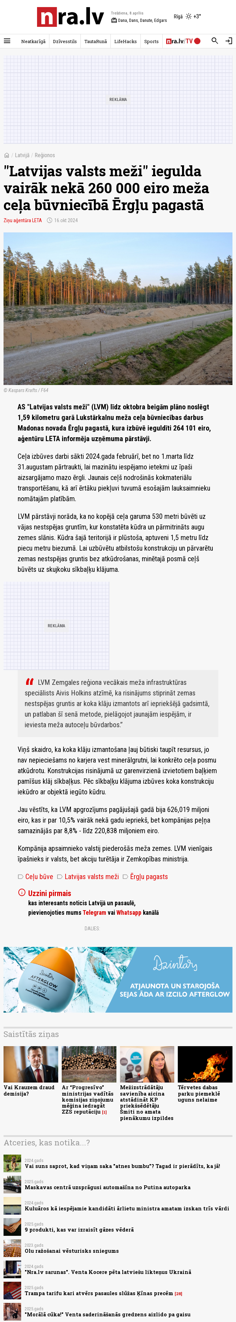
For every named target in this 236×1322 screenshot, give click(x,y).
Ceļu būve (35, 876)
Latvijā (22, 155)
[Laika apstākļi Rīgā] (187, 17)
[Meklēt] (215, 41)
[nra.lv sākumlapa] (70, 17)
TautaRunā (95, 41)
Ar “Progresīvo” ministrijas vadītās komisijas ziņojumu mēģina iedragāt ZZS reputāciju (88, 1099)
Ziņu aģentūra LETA (23, 220)
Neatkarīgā (33, 41)
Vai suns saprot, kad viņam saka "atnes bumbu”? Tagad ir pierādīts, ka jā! (122, 1166)
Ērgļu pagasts (145, 876)
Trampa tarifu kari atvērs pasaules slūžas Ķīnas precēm (99, 1293)
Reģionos (45, 155)
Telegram (94, 912)
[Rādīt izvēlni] (7, 41)
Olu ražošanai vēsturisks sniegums (72, 1250)
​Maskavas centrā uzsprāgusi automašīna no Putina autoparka (107, 1187)
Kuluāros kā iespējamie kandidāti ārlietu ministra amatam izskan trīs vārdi (127, 1208)
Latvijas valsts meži (88, 876)
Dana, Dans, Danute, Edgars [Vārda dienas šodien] (139, 20)
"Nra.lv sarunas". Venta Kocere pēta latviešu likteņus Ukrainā (108, 1272)
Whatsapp (128, 912)
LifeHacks (125, 41)
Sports (151, 41)
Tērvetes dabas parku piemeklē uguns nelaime (199, 1093)
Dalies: (92, 928)
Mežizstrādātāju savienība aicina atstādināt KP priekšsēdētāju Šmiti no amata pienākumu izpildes (147, 1102)
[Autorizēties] (229, 41)
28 (178, 1293)
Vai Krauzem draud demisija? (29, 1090)
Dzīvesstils (65, 41)
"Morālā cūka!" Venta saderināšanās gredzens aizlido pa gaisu (107, 1314)
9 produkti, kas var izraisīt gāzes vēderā (79, 1229)
